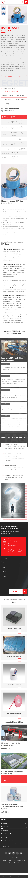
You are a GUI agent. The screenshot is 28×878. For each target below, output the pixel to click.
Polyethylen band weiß (14, 686)
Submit (20, 591)
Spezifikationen (7, 96)
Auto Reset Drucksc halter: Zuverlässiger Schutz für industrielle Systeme (12, 807)
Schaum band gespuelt (14, 657)
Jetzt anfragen (7, 76)
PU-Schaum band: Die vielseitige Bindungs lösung (12, 773)
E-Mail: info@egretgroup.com (14, 540)
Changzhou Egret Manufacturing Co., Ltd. (13, 860)
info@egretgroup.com (7, 841)
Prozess (8, 100)
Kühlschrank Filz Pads (14, 629)
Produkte (11, 89)
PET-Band (18, 91)
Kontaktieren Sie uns (8, 834)
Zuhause (5, 89)
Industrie (4, 823)
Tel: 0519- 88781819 (12, 544)
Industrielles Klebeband (9, 91)
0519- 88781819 (5, 837)
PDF (20, 76)
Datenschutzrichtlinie (17, 866)
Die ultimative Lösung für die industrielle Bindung (10, 745)
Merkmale (20, 96)
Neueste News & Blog (14, 723)
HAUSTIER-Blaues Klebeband (10, 92)
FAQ (7, 105)
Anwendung (20, 100)
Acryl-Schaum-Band (14, 714)
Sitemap (8, 866)
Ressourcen (5, 827)
